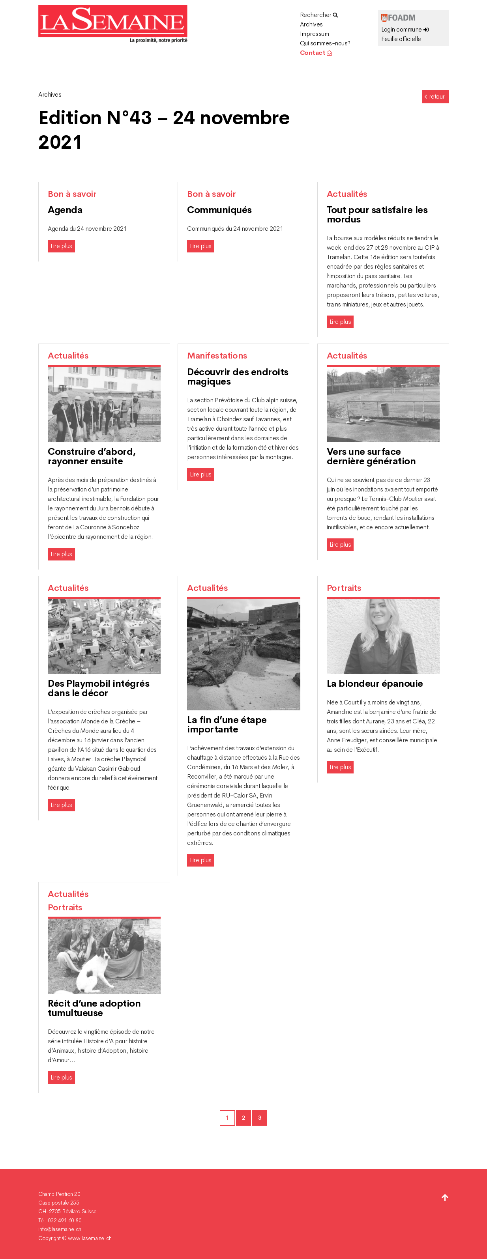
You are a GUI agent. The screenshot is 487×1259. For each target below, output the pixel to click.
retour (434, 96)
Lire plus (61, 246)
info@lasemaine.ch (59, 1229)
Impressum (314, 34)
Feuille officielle (401, 39)
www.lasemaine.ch (89, 1238)
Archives (311, 24)
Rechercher (319, 15)
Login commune (404, 29)
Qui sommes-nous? (325, 43)
